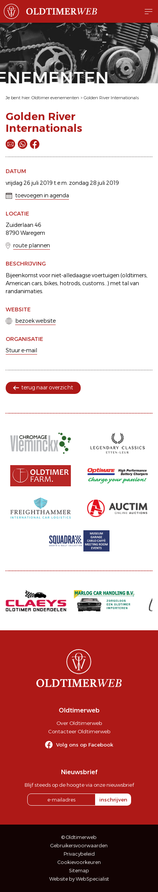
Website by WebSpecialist (79, 879)
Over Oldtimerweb (79, 723)
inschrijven (113, 800)
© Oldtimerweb (79, 837)
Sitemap (79, 870)
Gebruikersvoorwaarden (79, 845)
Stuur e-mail (21, 350)
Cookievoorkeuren (79, 862)
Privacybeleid (79, 854)
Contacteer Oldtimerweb (79, 731)
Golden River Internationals (111, 97)
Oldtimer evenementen (55, 97)
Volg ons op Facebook (84, 745)
